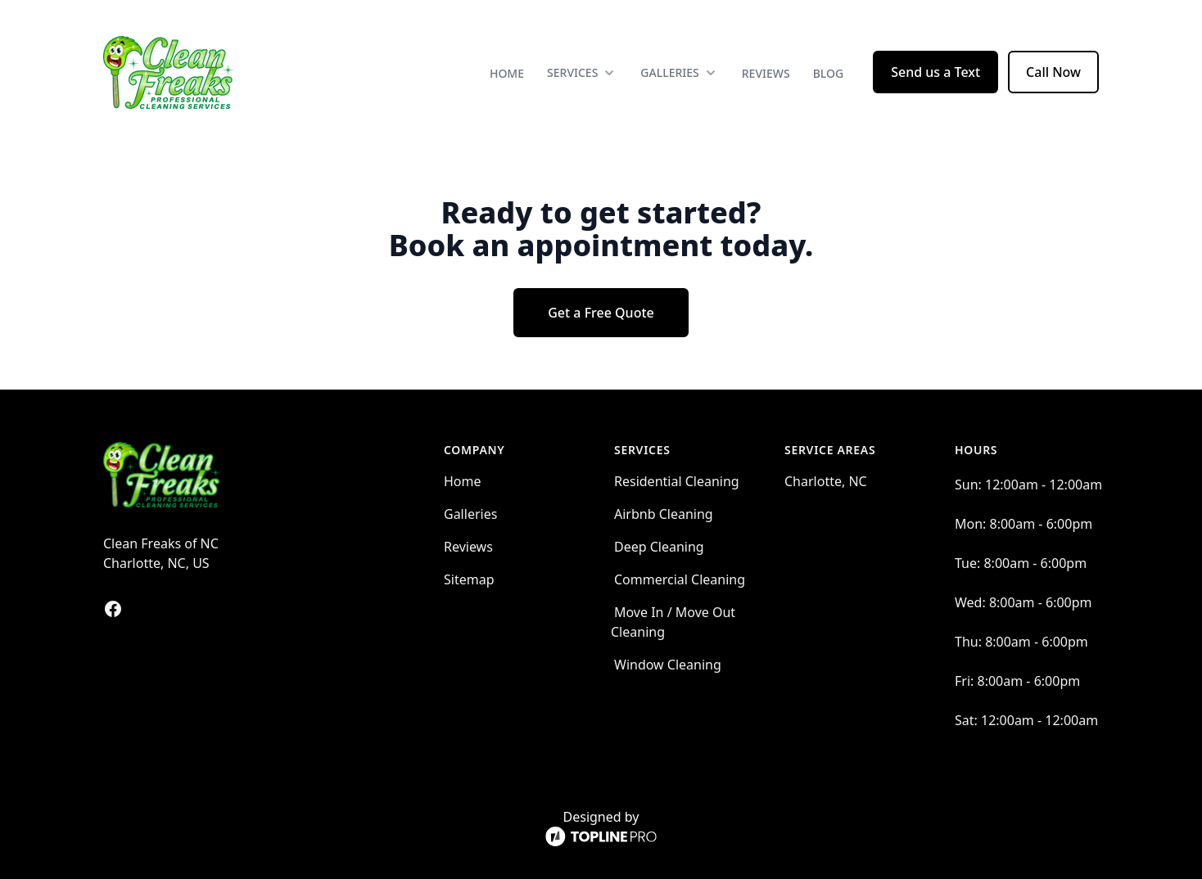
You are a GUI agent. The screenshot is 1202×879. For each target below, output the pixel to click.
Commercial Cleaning (679, 579)
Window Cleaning (667, 665)
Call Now (1053, 72)
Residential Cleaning (676, 481)
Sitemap (469, 579)
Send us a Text (935, 72)
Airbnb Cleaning (663, 514)
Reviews (766, 73)
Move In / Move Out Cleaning (673, 622)
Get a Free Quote (601, 313)
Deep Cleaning (659, 547)
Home (507, 73)
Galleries (470, 514)
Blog (828, 73)
